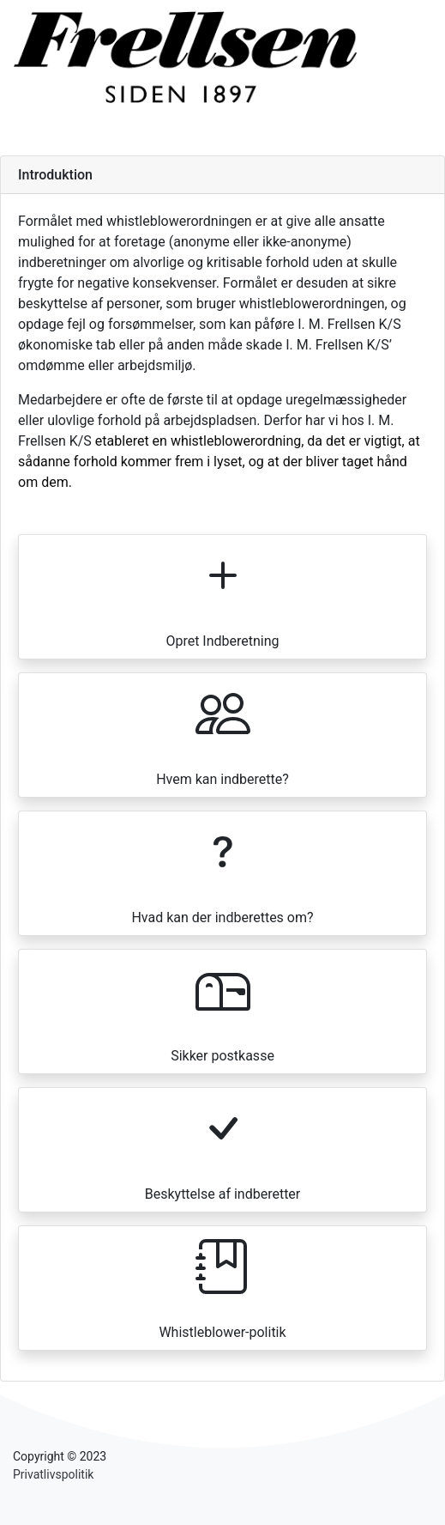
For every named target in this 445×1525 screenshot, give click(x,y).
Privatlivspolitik (53, 1474)
